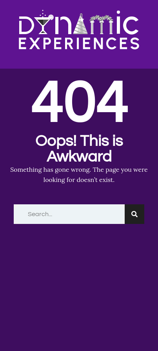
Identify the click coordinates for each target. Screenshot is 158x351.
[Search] (134, 214)
